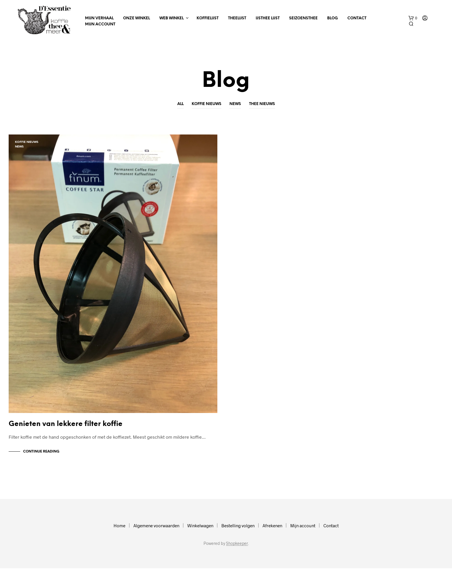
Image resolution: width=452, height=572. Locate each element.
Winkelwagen (200, 529)
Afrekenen (272, 529)
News (235, 104)
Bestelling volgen (238, 529)
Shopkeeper (237, 547)
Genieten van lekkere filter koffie (66, 427)
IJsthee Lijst (268, 18)
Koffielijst (208, 18)
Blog (332, 18)
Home (119, 529)
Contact (356, 18)
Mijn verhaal (99, 18)
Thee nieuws (262, 104)
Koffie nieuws (206, 104)
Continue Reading (41, 455)
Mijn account (100, 24)
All (180, 104)
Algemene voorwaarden (156, 529)
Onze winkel (136, 18)
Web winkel (171, 18)
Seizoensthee (303, 18)
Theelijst (237, 18)
